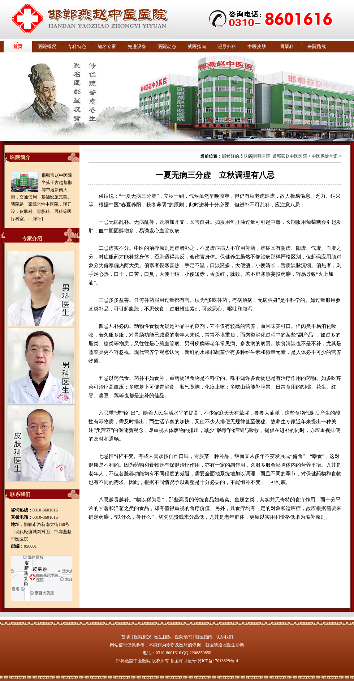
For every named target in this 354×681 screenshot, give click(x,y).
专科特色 (77, 46)
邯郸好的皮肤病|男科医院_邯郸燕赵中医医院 (264, 156)
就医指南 (196, 46)
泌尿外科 (226, 46)
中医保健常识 (325, 156)
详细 (37, 218)
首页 (17, 46)
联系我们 (224, 636)
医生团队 (163, 636)
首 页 (126, 636)
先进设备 (137, 46)
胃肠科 (287, 46)
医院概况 (47, 46)
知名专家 (107, 46)
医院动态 (166, 46)
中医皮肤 (256, 46)
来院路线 (316, 46)
